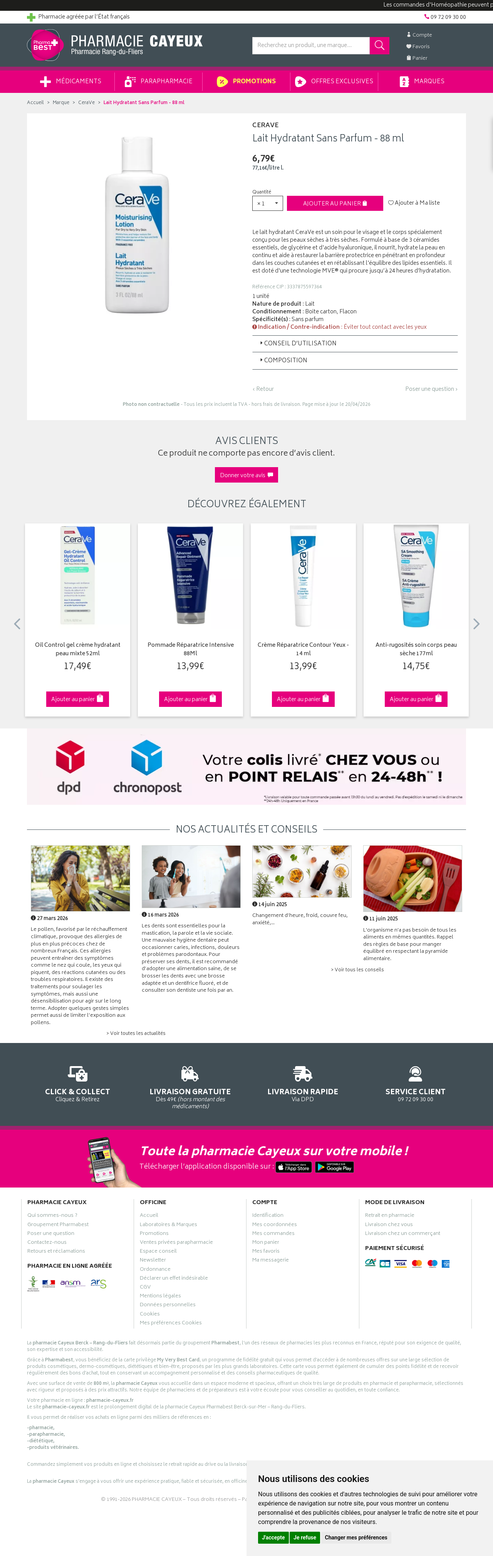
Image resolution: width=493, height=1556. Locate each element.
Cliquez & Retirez (77, 1082)
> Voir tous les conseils (357, 970)
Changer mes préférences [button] (356, 1537)
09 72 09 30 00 (415, 1082)
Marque (61, 103)
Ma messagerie (270, 1261)
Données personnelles (168, 1306)
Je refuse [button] (304, 1537)
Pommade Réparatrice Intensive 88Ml (191, 650)
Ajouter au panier (335, 204)
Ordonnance (155, 1270)
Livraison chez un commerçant (402, 1234)
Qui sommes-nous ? (52, 1216)
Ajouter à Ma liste (414, 203)
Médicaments (70, 81)
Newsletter (153, 1261)
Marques (422, 81)
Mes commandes (273, 1234)
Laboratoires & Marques (168, 1226)
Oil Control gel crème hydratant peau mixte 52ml (78, 650)
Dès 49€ (190, 1086)
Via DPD (303, 1082)
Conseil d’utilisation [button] (297, 344)
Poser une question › (431, 390)
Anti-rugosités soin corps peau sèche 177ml (416, 650)
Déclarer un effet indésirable (174, 1279)
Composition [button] (282, 361)
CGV (145, 1288)
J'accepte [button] (273, 1537)
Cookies (150, 1315)
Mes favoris (266, 1252)
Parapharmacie (159, 81)
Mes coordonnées (274, 1226)
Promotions (246, 81)
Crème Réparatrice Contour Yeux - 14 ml (303, 650)
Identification (267, 1216)
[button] (267, 203)
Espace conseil (158, 1252)
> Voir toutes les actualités (136, 1034)
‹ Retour (263, 389)
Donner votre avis (246, 476)
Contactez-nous (47, 1243)
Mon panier (265, 1243)
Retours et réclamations (56, 1252)
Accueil (35, 103)
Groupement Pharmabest (58, 1226)
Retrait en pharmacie (389, 1216)
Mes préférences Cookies (171, 1324)
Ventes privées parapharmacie (176, 1243)
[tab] (355, 344)
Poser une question (50, 1234)
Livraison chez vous (389, 1226)
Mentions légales (160, 1297)
